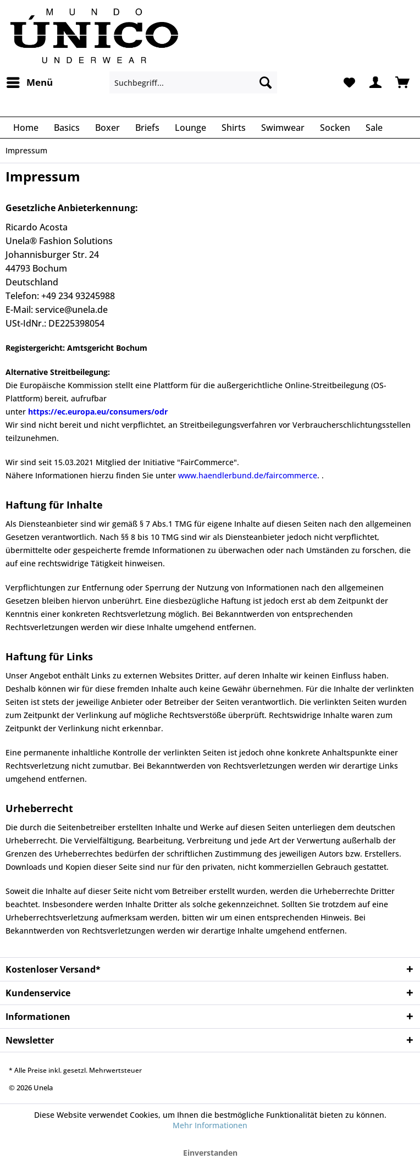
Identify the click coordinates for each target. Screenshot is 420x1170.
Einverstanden (210, 1152)
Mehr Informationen (210, 1125)
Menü (30, 81)
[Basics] (66, 127)
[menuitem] (29, 82)
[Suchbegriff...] (193, 82)
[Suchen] (265, 82)
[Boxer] (107, 127)
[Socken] (335, 127)
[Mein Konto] (375, 82)
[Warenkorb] (402, 82)
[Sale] (374, 127)
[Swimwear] (282, 127)
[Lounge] (190, 127)
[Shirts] (233, 127)
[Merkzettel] (349, 82)
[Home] (25, 127)
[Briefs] (147, 127)
